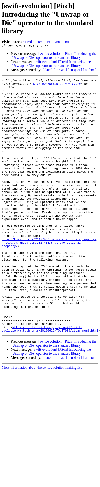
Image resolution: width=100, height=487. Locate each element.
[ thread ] (60, 70)
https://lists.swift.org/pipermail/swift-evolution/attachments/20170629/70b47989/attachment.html (50, 375)
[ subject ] (75, 70)
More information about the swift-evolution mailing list (42, 414)
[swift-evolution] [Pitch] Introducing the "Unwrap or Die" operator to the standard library (53, 55)
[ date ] (47, 70)
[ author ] (89, 70)
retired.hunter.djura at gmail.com (46, 42)
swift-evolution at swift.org (56, 85)
